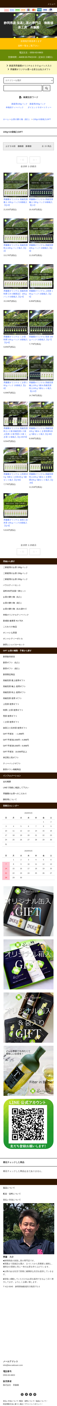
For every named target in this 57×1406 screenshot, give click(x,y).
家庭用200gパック (37, 104)
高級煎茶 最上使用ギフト (14, 680)
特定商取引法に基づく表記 (13, 1404)
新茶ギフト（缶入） (12, 663)
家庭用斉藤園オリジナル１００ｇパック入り (28, 65)
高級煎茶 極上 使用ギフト (14, 686)
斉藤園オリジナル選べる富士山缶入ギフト (29, 69)
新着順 (28, 146)
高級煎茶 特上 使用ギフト (14, 692)
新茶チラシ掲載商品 (12, 769)
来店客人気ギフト (11, 758)
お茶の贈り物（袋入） (21, 119)
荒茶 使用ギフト (10, 716)
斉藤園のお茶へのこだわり (15, 794)
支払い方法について (10, 1401)
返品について (41, 1401)
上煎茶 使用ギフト (11, 704)
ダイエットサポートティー (39, 107)
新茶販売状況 (9, 657)
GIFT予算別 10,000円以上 (15, 752)
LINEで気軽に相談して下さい (16, 788)
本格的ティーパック (15, 107)
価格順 (21, 146)
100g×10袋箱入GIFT (42, 119)
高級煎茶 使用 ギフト (12, 698)
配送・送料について (27, 1401)
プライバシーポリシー (32, 1404)
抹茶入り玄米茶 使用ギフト (15, 728)
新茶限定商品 (9, 674)
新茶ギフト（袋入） (12, 669)
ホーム (6, 119)
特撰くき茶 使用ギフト (13, 710)
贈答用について (10, 799)
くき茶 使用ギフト (11, 722)
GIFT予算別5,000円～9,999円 (16, 746)
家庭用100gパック (19, 104)
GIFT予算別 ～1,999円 (13, 734)
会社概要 (7, 782)
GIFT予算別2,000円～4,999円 (16, 740)
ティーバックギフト (12, 763)
